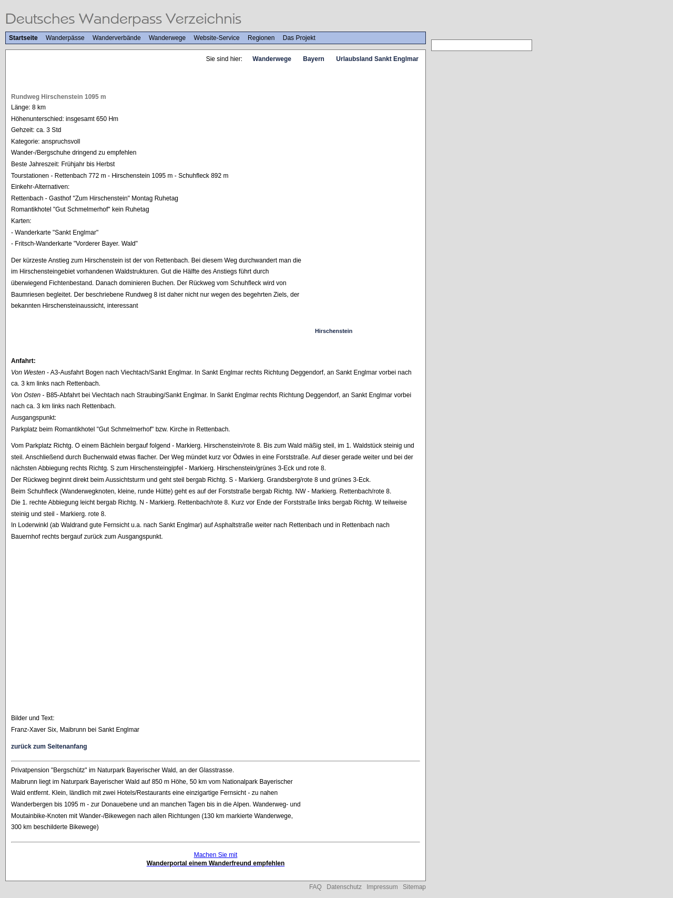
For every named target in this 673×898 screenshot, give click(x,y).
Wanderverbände (117, 38)
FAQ (315, 887)
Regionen (261, 38)
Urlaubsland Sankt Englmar (377, 59)
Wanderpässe (65, 38)
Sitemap (414, 887)
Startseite (23, 38)
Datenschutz (344, 887)
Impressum (381, 887)
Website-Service (217, 38)
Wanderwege (167, 38)
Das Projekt (299, 38)
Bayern (313, 59)
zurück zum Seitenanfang (49, 746)
